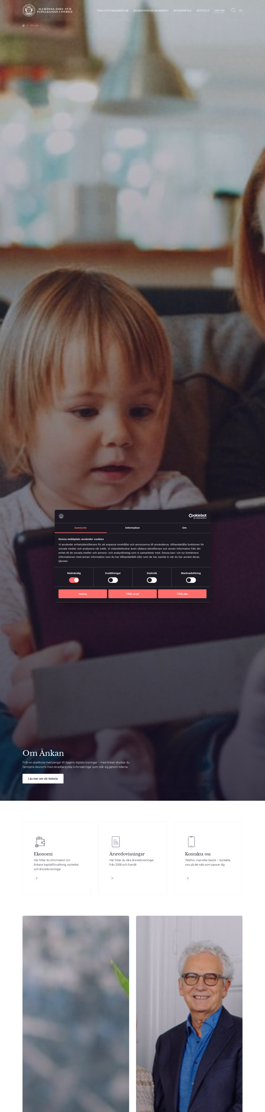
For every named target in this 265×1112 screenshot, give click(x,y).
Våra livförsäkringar (112, 10)
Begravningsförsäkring (151, 10)
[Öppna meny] (240, 10)
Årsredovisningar (127, 854)
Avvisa (83, 593)
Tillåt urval (132, 593)
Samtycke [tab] (80, 527)
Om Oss (219, 10)
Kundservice (182, 10)
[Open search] (233, 10)
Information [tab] (132, 527)
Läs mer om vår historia (43, 778)
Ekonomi (43, 854)
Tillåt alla (182, 593)
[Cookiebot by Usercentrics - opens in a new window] (191, 516)
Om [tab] (184, 527)
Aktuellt (203, 10)
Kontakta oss (198, 854)
